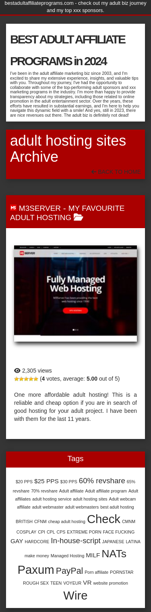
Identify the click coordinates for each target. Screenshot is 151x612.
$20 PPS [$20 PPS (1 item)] (24, 481)
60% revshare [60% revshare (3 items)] (102, 480)
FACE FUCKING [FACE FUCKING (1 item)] (118, 532)
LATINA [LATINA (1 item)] (133, 541)
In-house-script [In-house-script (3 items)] (75, 540)
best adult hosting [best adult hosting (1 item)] (117, 507)
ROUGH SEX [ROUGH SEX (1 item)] (36, 583)
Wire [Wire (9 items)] (75, 595)
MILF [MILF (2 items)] (93, 555)
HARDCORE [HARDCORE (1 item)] (37, 541)
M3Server (40, 208)
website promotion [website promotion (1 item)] (110, 583)
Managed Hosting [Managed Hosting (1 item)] (68, 555)
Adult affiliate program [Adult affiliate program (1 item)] (106, 490)
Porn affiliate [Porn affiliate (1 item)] (96, 572)
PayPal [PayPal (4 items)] (69, 571)
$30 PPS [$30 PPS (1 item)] (68, 481)
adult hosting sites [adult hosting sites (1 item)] (90, 499)
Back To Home (116, 172)
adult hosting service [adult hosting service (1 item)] (51, 499)
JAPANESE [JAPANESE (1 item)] (113, 541)
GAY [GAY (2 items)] (16, 541)
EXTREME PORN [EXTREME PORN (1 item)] (84, 532)
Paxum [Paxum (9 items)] (36, 569)
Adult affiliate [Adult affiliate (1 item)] (71, 490)
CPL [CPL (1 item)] (51, 532)
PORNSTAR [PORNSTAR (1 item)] (121, 572)
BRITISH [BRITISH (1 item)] (24, 521)
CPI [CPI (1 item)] (41, 532)
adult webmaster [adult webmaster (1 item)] (48, 507)
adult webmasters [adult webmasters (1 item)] (82, 507)
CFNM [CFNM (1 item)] (40, 521)
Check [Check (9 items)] (103, 518)
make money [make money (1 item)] (37, 555)
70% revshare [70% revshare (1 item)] (44, 490)
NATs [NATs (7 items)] (113, 554)
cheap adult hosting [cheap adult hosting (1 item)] (66, 521)
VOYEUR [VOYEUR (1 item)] (72, 583)
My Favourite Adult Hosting (67, 213)
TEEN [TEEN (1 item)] (56, 583)
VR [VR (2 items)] (87, 582)
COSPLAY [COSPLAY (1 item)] (27, 532)
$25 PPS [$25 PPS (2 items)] (46, 481)
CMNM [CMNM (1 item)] (128, 521)
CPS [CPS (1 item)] (61, 532)
